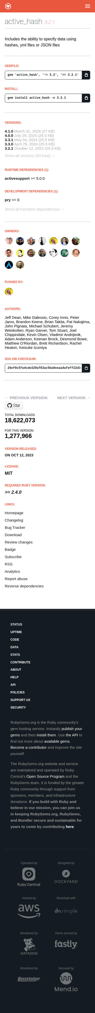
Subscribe (13, 557)
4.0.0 (9, 135)
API (12, 685)
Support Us (20, 700)
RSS (9, 564)
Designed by (67, 863)
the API (72, 735)
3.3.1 (9, 140)
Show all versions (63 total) (27, 155)
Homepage (14, 513)
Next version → (73, 398)
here (70, 826)
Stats (15, 655)
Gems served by (66, 933)
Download (13, 535)
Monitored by (30, 933)
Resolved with (66, 898)
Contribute (20, 662)
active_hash (23, 21)
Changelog (14, 520)
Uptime (16, 632)
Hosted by (31, 898)
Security (18, 707)
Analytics (12, 571)
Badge (10, 549)
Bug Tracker (15, 527)
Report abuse (16, 579)
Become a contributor (28, 747)
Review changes (19, 542)
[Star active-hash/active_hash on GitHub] (14, 405)
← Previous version (26, 398)
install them (46, 735)
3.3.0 (9, 144)
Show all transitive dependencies (32, 209)
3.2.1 (9, 148)
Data (14, 647)
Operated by (30, 864)
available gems (57, 741)
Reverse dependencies (24, 586)
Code (14, 639)
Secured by (67, 968)
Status (16, 624)
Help (14, 677)
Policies (17, 692)
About (15, 669)
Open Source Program (45, 776)
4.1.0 (9, 131)
